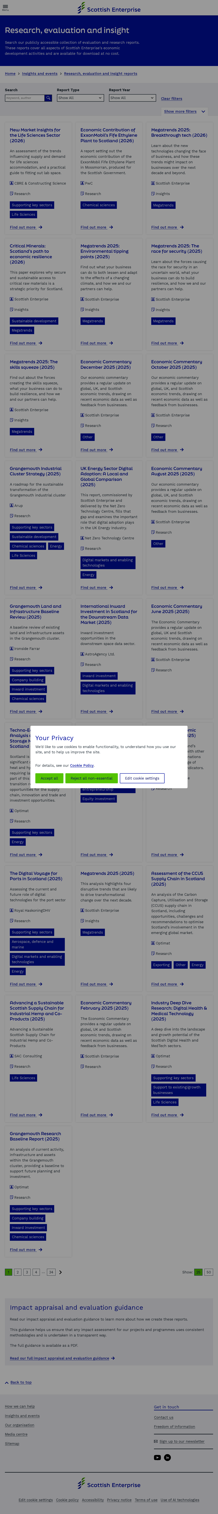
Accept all (49, 778)
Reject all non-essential (92, 778)
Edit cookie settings (142, 778)
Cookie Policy (82, 765)
